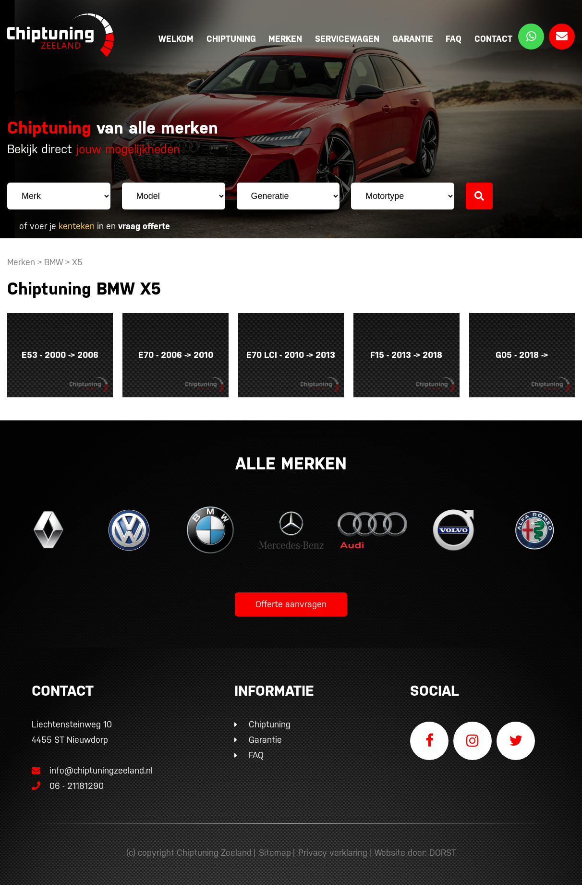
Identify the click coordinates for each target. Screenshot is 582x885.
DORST (442, 853)
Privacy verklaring (332, 853)
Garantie (412, 39)
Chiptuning (231, 39)
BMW (53, 262)
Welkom (176, 39)
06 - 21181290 (68, 786)
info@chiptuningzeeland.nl (92, 770)
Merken (285, 39)
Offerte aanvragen (291, 604)
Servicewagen (347, 39)
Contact (493, 39)
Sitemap (275, 853)
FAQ (453, 39)
